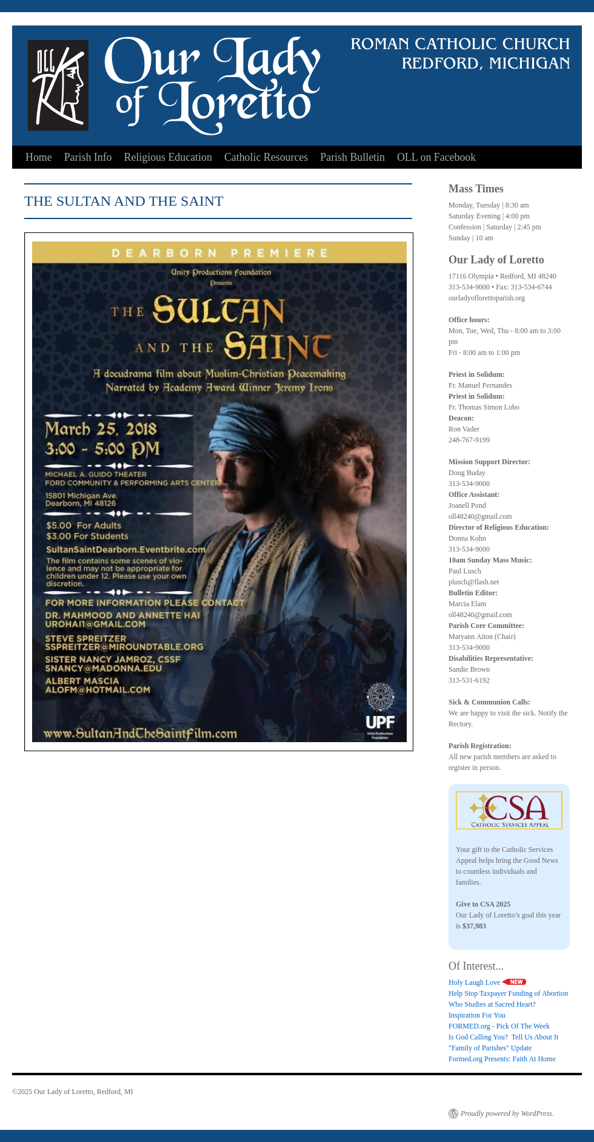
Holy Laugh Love (487, 982)
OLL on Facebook (436, 157)
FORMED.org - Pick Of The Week (499, 1026)
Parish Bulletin (352, 157)
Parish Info (88, 157)
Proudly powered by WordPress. (507, 1113)
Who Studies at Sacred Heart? (492, 1004)
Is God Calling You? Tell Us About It (503, 1037)
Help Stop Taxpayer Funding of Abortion (508, 993)
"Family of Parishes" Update (490, 1048)
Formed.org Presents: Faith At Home (502, 1059)
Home (38, 157)
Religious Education (168, 157)
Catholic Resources (266, 157)
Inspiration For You (477, 1015)
